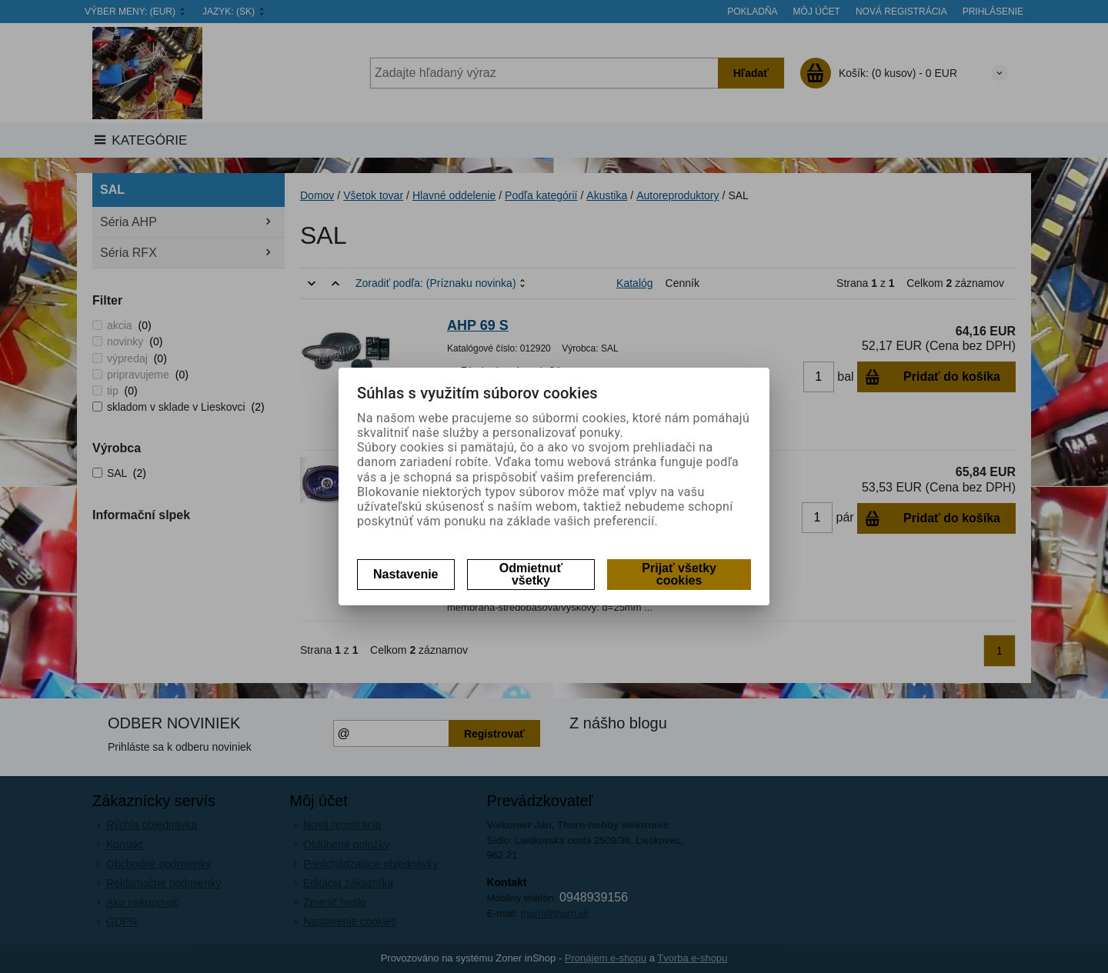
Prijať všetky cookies (679, 574)
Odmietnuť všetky (530, 574)
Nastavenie (406, 574)
